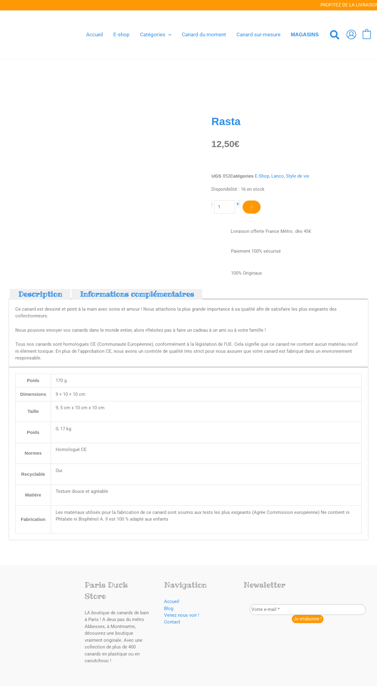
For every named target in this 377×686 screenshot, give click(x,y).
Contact (172, 622)
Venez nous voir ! (181, 615)
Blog (168, 608)
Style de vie (297, 176)
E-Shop (262, 176)
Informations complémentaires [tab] (137, 294)
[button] (168, 34)
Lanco (277, 176)
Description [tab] (40, 294)
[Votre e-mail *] (308, 610)
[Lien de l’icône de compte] (351, 34)
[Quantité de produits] (224, 207)
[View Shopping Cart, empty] (367, 34)
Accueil (171, 602)
